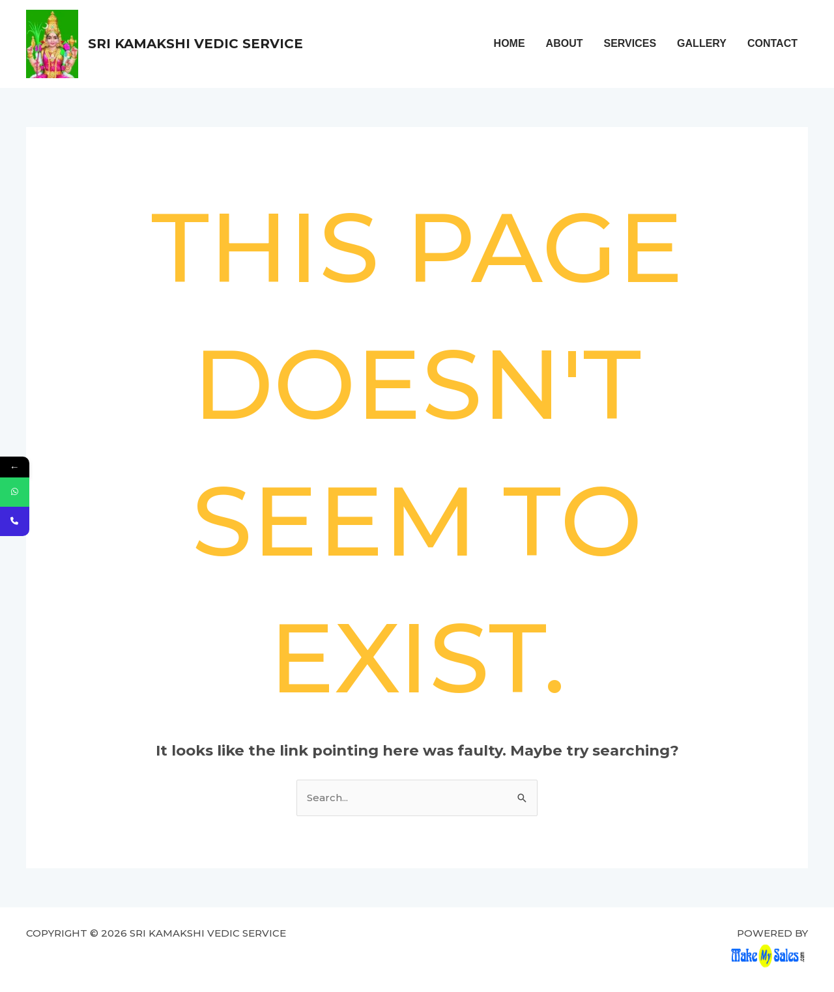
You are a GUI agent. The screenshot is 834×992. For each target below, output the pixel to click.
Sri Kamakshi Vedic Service (195, 43)
